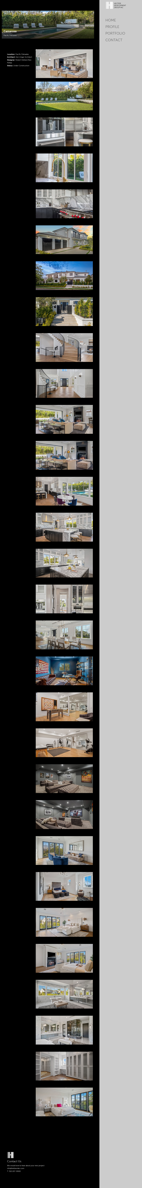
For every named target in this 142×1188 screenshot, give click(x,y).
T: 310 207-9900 (14, 1171)
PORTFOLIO (115, 33)
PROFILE (112, 27)
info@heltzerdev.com (15, 1168)
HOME (110, 20)
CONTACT (113, 40)
